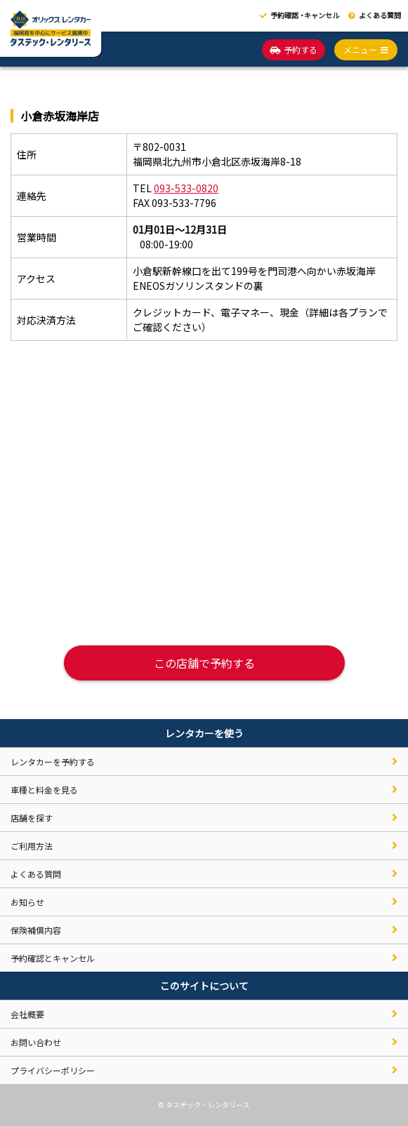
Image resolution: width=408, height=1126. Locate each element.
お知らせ (27, 902)
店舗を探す (32, 818)
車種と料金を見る (44, 790)
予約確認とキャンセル (53, 958)
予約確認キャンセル (299, 15)
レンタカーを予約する (53, 762)
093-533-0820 (186, 188)
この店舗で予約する (204, 663)
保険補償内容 (36, 930)
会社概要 (27, 1014)
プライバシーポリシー (53, 1070)
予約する (293, 49)
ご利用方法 (32, 846)
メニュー (365, 49)
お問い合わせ (36, 1042)
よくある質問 (374, 15)
